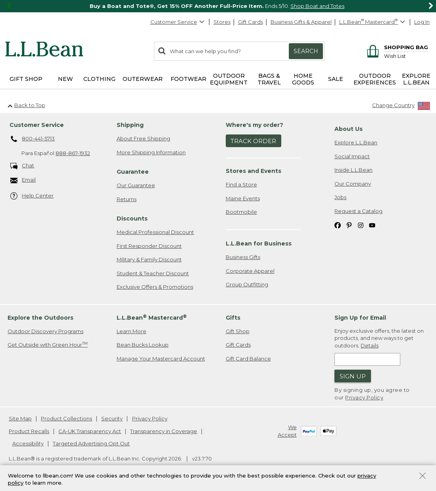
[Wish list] (406, 56)
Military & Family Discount (149, 259)
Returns (126, 199)
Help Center (32, 196)
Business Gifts (243, 257)
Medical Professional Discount (155, 232)
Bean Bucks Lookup (143, 344)
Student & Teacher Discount (153, 273)
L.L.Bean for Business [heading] (259, 243)
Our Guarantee (136, 185)
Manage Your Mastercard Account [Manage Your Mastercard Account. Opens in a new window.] (161, 358)
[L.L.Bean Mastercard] (373, 22)
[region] (218, 6)
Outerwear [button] (143, 78)
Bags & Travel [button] (269, 79)
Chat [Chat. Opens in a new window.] (22, 166)
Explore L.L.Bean (355, 142)
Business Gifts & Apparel (301, 22)
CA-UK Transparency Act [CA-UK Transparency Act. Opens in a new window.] (89, 431)
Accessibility (28, 443)
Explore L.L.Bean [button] (416, 79)
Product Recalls (29, 431)
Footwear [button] (188, 78)
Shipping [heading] (130, 125)
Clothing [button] (99, 78)
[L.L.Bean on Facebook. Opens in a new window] (337, 225)
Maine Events (243, 198)
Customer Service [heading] (37, 125)
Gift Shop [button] (26, 78)
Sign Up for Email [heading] (360, 317)
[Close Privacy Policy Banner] (422, 476)
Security (112, 418)
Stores (221, 22)
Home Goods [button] (303, 79)
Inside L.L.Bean (353, 170)
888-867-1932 (73, 153)
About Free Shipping (143, 138)
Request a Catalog (358, 211)
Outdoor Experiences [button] (374, 79)
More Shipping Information (151, 152)
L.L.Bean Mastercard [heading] (152, 317)
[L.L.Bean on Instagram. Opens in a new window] (360, 225)
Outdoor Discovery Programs (45, 331)
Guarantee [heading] (133, 171)
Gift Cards (250, 22)
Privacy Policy (364, 397)
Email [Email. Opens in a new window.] (23, 180)
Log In (422, 22)
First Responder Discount (149, 246)
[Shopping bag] (396, 47)
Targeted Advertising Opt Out (91, 443)
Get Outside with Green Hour (48, 344)
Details (369, 345)
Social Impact (352, 156)
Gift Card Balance (248, 358)
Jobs (340, 197)
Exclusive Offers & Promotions (155, 287)
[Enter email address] (367, 359)
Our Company (352, 183)
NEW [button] (65, 78)
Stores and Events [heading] (253, 171)
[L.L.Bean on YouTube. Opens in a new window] (372, 225)
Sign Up (353, 376)
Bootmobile (241, 212)
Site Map (20, 418)
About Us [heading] (348, 128)
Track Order (253, 141)
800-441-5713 (32, 139)
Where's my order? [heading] (254, 125)
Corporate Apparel (250, 271)
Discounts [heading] (132, 218)
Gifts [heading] (233, 317)
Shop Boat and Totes (317, 6)
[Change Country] (401, 107)
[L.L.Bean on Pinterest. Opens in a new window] (349, 225)
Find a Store (241, 184)
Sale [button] (335, 78)
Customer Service (177, 22)
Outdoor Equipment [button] (229, 79)
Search (306, 51)
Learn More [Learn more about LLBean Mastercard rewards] (131, 331)
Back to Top (26, 105)
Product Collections (66, 418)
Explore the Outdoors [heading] (40, 317)
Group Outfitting (247, 284)
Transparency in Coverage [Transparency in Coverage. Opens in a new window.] (163, 431)
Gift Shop (238, 331)
